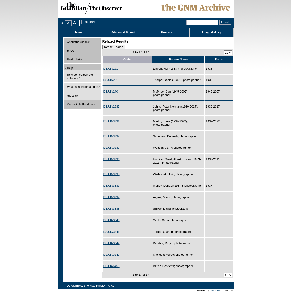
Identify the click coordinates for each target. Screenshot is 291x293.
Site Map (90, 285)
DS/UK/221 (110, 80)
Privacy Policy (105, 285)
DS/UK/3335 (111, 174)
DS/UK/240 (110, 91)
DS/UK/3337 (111, 197)
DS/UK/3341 (111, 231)
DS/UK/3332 (111, 136)
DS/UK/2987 (111, 106)
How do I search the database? (80, 76)
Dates (219, 59)
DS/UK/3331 (111, 121)
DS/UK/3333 (111, 147)
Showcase (167, 32)
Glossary (73, 95)
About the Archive (78, 42)
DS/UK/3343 (111, 254)
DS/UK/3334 (111, 159)
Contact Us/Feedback (81, 104)
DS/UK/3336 (111, 185)
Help (70, 68)
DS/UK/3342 (111, 243)
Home (79, 32)
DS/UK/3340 (111, 220)
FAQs (70, 50)
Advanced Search (123, 32)
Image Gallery (211, 32)
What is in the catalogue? (83, 86)
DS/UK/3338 (111, 208)
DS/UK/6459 (111, 266)
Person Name (178, 59)
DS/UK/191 (110, 68)
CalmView (215, 290)
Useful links (74, 59)
